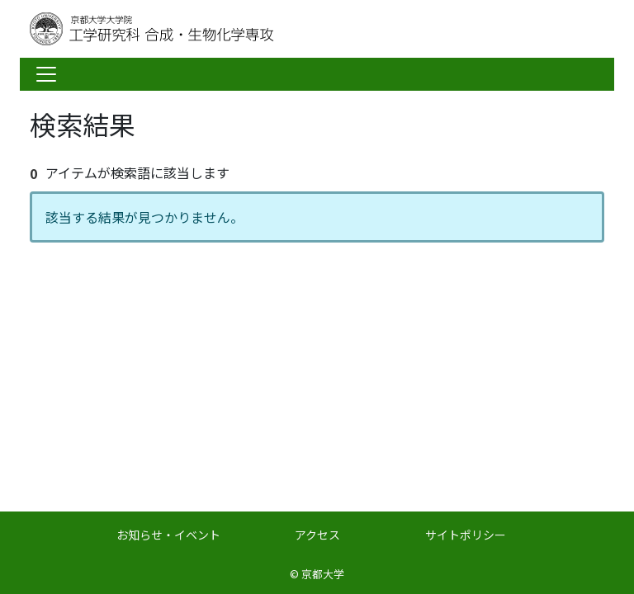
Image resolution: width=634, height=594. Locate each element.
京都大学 (322, 574)
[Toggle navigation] (46, 74)
